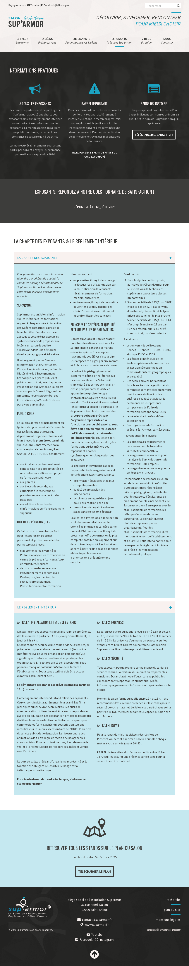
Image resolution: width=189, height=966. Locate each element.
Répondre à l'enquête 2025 (94, 207)
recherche (173, 900)
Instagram (64, 5)
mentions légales (168, 919)
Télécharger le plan (94, 871)
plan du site (172, 910)
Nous (167, 40)
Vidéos (146, 40)
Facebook (49, 5)
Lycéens (47, 40)
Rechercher (178, 5)
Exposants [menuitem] (119, 40)
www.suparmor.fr (97, 924)
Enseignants (81, 40)
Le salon (22, 40)
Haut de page (94, 954)
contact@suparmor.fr (97, 919)
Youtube (34, 5)
